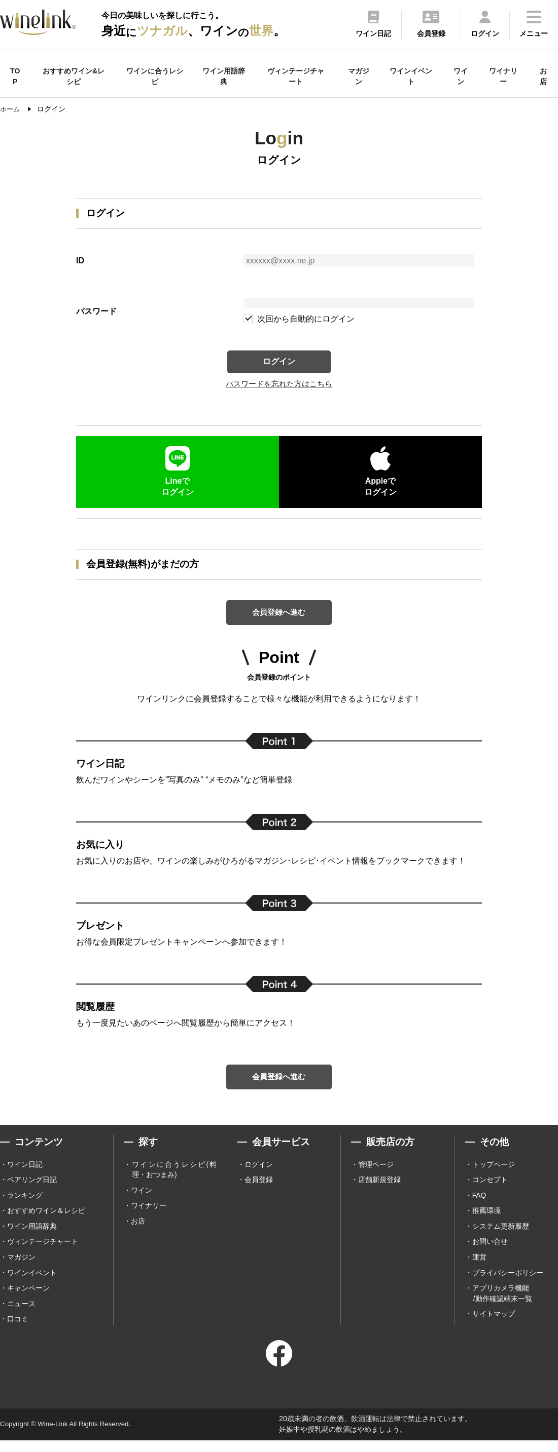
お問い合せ (490, 1252)
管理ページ (376, 1173)
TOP (15, 76)
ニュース (21, 1315)
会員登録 (259, 1189)
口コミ (17, 1331)
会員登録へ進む (279, 617)
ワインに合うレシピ (154, 76)
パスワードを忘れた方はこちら (279, 387)
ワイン (461, 76)
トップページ (493, 1173)
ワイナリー (503, 76)
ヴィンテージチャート (295, 76)
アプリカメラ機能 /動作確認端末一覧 (502, 1305)
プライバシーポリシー (507, 1283)
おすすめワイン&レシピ (73, 76)
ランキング (25, 1205)
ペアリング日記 (32, 1189)
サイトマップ (493, 1326)
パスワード (96, 311)
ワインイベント (411, 76)
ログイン (279, 363)
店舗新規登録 (379, 1189)
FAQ (479, 1205)
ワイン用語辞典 (223, 76)
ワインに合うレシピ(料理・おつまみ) (174, 1178)
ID (80, 260)
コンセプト (490, 1189)
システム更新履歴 (500, 1236)
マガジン (358, 76)
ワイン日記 (25, 1173)
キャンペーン (28, 1300)
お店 (543, 76)
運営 (479, 1268)
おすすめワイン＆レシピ (46, 1220)
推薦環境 (486, 1220)
